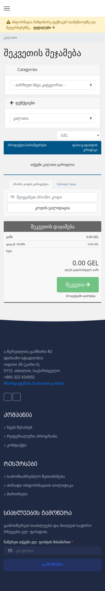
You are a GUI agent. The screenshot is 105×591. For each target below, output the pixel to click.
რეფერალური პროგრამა (30, 436)
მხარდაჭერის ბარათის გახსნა (34, 383)
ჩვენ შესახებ (18, 427)
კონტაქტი (15, 445)
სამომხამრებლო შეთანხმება (34, 476)
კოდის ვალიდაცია (52, 207)
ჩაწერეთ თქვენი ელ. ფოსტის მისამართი (38, 542)
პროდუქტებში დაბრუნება (81, 296)
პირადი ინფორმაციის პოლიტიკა (38, 485)
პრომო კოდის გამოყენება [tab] (31, 184)
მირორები (16, 494)
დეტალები (44, 27)
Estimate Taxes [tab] (66, 184)
